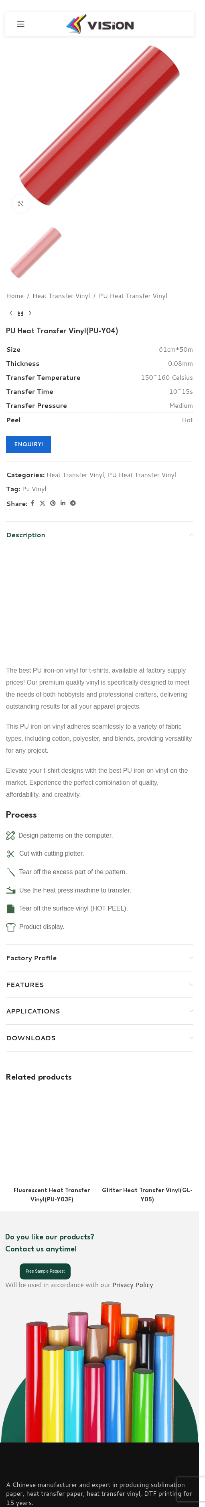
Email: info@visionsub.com (45, 1475)
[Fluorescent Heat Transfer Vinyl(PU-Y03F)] (51, 1101)
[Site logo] (100, 23)
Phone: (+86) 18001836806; (48, 1464)
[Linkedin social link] (63, 503)
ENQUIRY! (28, 444)
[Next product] (30, 313)
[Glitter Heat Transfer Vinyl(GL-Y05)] (147, 1101)
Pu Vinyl (34, 488)
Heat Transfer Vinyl (61, 295)
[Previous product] (11, 313)
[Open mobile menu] (21, 24)
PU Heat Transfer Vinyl (133, 295)
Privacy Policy (132, 1211)
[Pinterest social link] (53, 503)
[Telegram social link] (73, 503)
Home (15, 295)
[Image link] (29, 1393)
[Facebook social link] (32, 503)
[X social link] (42, 503)
